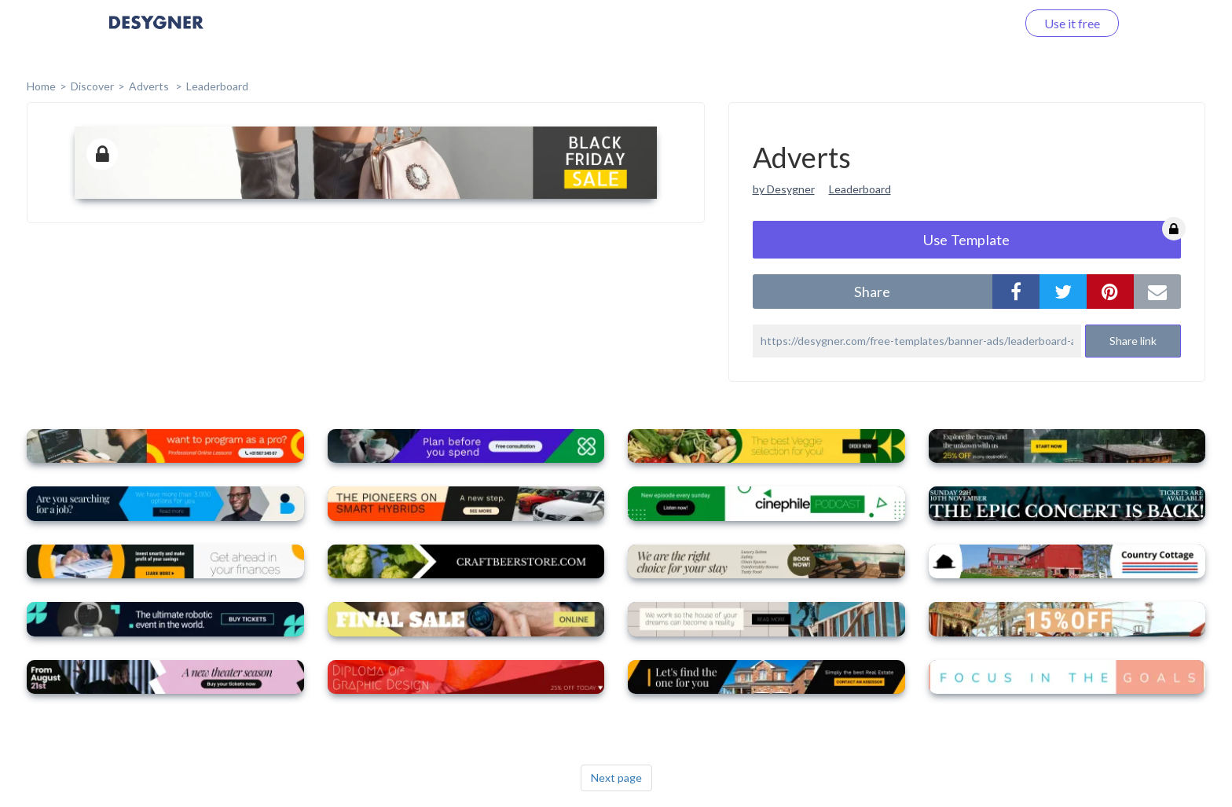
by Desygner (784, 189)
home (41, 86)
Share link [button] (1133, 340)
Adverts (150, 86)
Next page (616, 777)
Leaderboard (217, 86)
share (872, 291)
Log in (979, 23)
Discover (92, 86)
